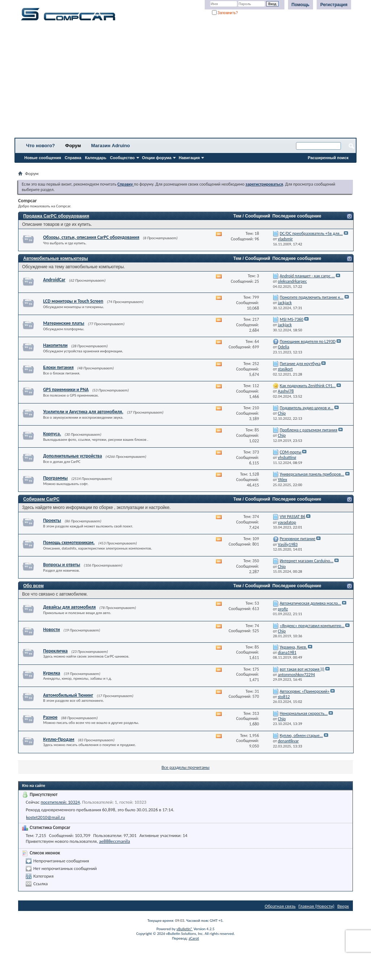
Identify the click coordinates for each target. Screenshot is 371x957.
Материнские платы (63, 323)
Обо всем (33, 585)
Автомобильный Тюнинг (68, 695)
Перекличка (55, 651)
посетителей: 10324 (60, 802)
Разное (50, 717)
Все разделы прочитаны (185, 767)
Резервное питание (298, 538)
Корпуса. (52, 433)
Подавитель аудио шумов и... (306, 407)
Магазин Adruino (110, 145)
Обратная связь (280, 906)
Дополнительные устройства (72, 456)
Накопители (55, 345)
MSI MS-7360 (291, 319)
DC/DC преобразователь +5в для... (311, 233)
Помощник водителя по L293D (307, 341)
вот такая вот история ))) (302, 669)
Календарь (95, 158)
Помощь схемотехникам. (69, 542)
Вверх (343, 906)
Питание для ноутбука (300, 363)
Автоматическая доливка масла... (310, 603)
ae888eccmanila (114, 841)
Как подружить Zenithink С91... (308, 385)
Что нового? (40, 145)
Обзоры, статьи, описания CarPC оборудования (91, 237)
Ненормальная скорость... (304, 713)
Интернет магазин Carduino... (306, 560)
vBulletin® (184, 929)
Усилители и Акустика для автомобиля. (83, 411)
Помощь (300, 4)
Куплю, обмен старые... (301, 735)
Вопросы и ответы (61, 564)
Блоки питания (58, 367)
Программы (55, 478)
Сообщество (122, 158)
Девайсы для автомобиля (69, 607)
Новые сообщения (42, 158)
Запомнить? (225, 13)
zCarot (194, 938)
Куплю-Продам (58, 739)
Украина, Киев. (293, 647)
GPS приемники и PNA (66, 389)
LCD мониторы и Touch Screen (73, 301)
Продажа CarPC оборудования (56, 216)
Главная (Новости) (316, 906)
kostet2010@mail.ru (45, 817)
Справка (73, 158)
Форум (73, 145)
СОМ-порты (290, 452)
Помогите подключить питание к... (311, 297)
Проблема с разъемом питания (308, 429)
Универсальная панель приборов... (312, 474)
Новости (51, 629)
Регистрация (333, 4)
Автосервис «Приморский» (305, 691)
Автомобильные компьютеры (55, 258)
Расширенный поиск (328, 158)
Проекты (52, 520)
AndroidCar (54, 279)
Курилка (51, 673)
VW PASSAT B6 (292, 516)
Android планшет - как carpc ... (307, 275)
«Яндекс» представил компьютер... (312, 625)
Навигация (189, 158)
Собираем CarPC (41, 499)
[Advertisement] (185, 81)
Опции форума (156, 158)
